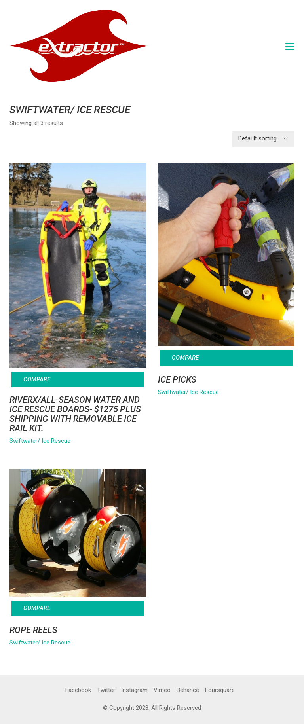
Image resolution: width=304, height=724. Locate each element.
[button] (289, 46)
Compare (36, 379)
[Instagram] (134, 690)
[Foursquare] (220, 690)
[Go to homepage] (79, 46)
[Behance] (188, 690)
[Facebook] (78, 690)
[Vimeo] (162, 690)
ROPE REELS (33, 630)
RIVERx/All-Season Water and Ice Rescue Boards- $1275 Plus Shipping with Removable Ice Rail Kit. (75, 414)
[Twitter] (106, 690)
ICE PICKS (177, 380)
